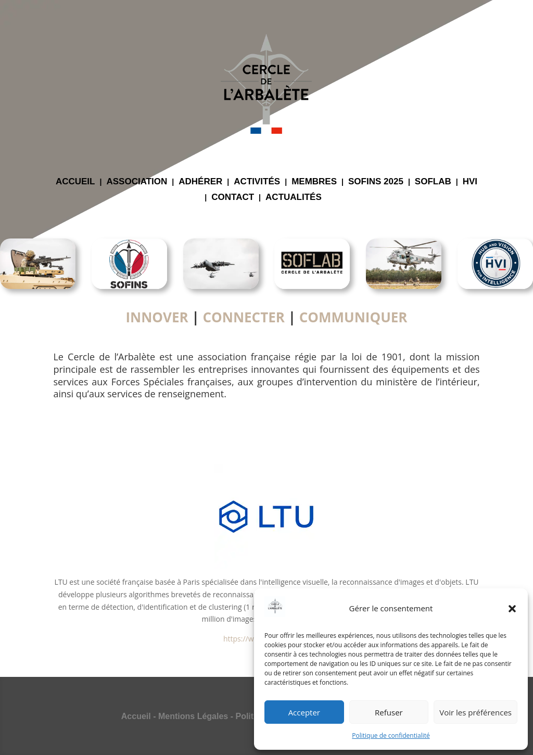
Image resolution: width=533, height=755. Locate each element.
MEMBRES (314, 182)
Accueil (136, 716)
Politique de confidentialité (390, 735)
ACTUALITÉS (293, 198)
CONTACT (232, 198)
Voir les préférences (475, 712)
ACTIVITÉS (257, 182)
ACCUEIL (75, 182)
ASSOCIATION (136, 182)
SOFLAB (433, 182)
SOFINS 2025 (375, 182)
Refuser (389, 712)
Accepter (304, 712)
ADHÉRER (200, 182)
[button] (512, 608)
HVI (470, 182)
